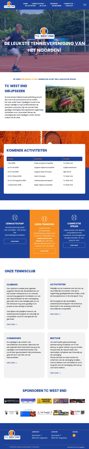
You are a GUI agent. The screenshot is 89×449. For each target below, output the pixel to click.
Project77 (81, 447)
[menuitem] (25, 4)
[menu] (84, 4)
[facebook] (74, 435)
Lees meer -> (12, 324)
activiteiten (17, 107)
